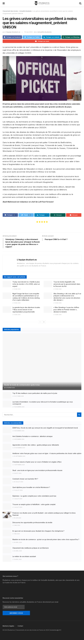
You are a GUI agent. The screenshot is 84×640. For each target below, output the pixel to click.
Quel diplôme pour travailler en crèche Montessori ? (31, 487)
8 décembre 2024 (18, 430)
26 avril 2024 (17, 542)
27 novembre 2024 (18, 447)
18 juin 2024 (16, 518)
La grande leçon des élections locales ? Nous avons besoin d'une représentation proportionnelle (26, 310)
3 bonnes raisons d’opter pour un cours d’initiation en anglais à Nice (36, 462)
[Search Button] (79, 415)
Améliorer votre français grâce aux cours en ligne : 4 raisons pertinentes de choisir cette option (46, 453)
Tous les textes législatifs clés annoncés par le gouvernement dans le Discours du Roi (66, 284)
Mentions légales (8, 626)
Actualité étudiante (25, 11)
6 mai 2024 (16, 525)
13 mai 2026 (57, 289)
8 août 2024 (16, 473)
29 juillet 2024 (17, 481)
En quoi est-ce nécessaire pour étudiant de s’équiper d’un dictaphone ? (38, 531)
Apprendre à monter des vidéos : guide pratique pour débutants (35, 445)
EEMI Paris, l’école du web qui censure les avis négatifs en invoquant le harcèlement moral (45, 428)
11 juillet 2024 (17, 490)
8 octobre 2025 (18, 396)
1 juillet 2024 (17, 499)
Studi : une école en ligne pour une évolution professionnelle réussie (37, 470)
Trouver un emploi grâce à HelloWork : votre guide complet (33, 504)
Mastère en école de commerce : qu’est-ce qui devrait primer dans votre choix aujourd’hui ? (45, 539)
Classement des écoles (10, 11)
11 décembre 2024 (18, 406)
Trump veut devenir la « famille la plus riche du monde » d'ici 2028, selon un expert (26, 284)
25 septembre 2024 (18, 456)
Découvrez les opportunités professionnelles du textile (32, 522)
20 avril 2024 (17, 551)
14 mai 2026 (16, 289)
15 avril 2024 (17, 559)
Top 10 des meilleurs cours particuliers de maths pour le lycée (34, 393)
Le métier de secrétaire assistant (24, 556)
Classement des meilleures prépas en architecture (30, 548)
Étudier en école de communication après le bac (22, 385)
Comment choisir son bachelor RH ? (25, 479)
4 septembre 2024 (18, 464)
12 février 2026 (9, 387)
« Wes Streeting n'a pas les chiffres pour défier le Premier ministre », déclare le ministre (66, 310)
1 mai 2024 (16, 534)
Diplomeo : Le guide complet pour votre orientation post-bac (34, 496)
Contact (20, 626)
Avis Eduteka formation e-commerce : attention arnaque (32, 436)
